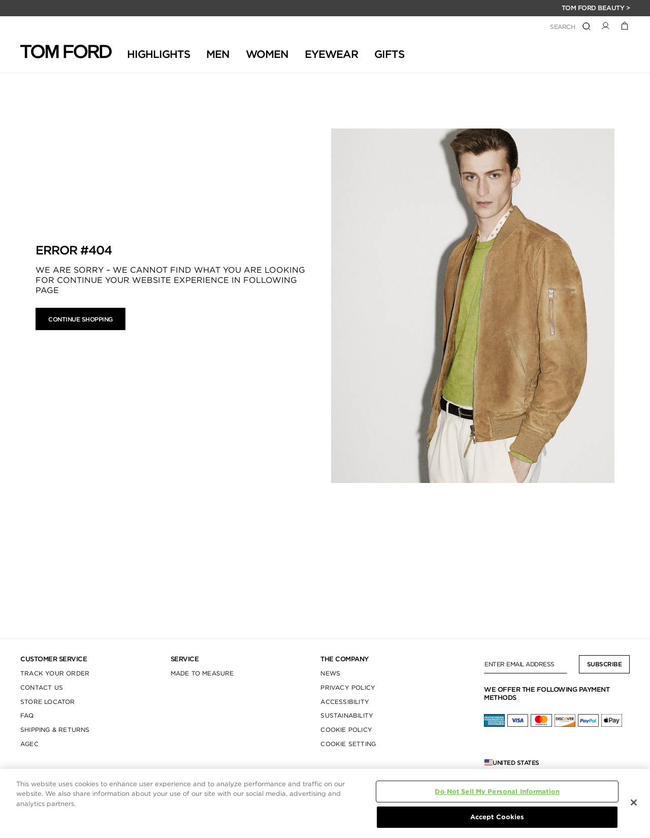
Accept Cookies (497, 817)
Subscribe (604, 664)
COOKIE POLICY (346, 729)
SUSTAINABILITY (346, 715)
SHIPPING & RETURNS (55, 729)
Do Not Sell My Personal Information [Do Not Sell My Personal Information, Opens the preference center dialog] (497, 791)
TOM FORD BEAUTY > (596, 8)
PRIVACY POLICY (347, 687)
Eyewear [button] (331, 54)
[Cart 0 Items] (625, 25)
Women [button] (267, 54)
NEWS (330, 673)
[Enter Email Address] (525, 664)
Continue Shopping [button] (80, 319)
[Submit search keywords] (586, 27)
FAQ (27, 715)
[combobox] (522, 27)
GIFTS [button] (389, 54)
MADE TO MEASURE (202, 673)
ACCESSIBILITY (344, 701)
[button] (605, 25)
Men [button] (218, 54)
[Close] (634, 802)
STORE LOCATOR (47, 701)
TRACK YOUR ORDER (54, 673)
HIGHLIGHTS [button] (158, 54)
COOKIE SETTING (348, 744)
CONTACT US (41, 687)
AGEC (29, 744)
